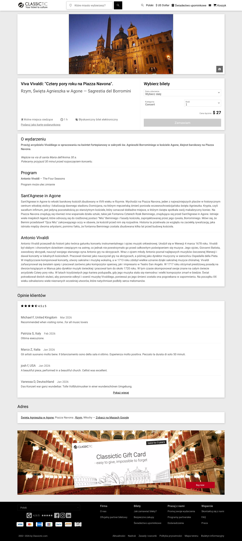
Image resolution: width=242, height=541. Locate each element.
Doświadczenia (176, 523)
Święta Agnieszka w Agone (37, 417)
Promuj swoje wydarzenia (181, 511)
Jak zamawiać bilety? (145, 511)
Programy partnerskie (179, 517)
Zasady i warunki (148, 535)
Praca (204, 523)
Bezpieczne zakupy (144, 517)
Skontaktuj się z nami (212, 511)
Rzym (78, 417)
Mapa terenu (191, 535)
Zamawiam (182, 123)
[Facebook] (29, 515)
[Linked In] (68, 516)
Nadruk (132, 535)
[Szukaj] (118, 5)
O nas (103, 511)
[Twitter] (62, 516)
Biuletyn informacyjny (212, 535)
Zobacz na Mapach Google (112, 417)
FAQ (203, 517)
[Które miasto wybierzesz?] (92, 4)
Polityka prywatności (170, 535)
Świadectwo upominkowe (147, 523)
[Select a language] (48, 508)
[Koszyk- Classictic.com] (220, 5)
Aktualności (119, 535)
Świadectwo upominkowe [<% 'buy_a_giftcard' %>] (189, 5)
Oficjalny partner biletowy (113, 517)
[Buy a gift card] (121, 462)
